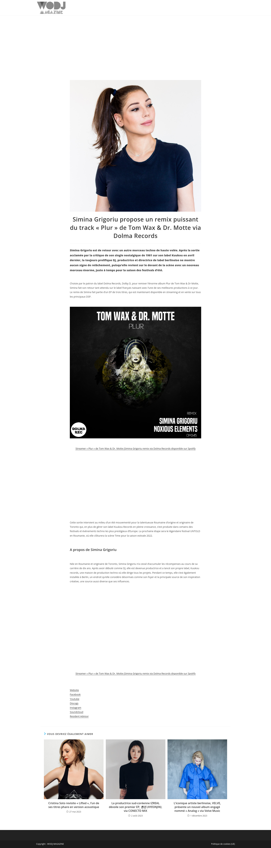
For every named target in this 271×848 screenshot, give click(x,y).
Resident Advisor (79, 716)
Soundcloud (76, 712)
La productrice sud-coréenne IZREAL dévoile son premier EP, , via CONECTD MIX (135, 807)
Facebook (75, 694)
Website (74, 690)
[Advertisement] (135, 41)
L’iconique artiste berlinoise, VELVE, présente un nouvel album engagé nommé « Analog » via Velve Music (197, 807)
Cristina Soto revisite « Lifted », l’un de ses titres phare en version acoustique (73, 805)
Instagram (75, 707)
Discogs (74, 703)
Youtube (74, 699)
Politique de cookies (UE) (223, 843)
